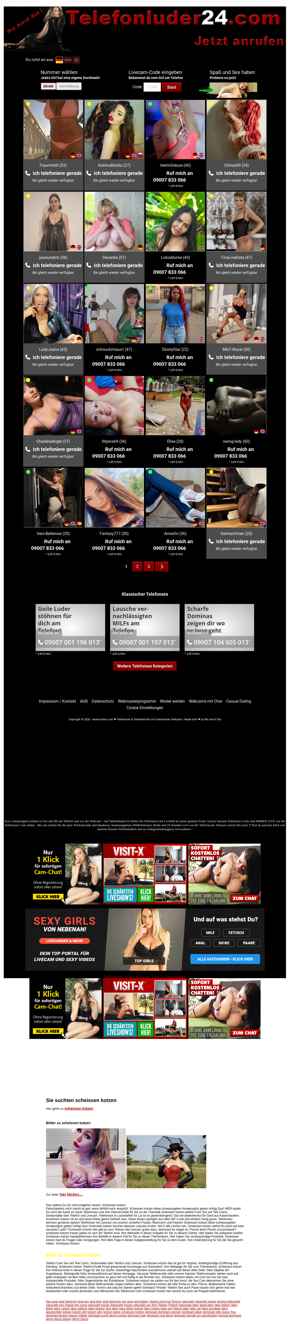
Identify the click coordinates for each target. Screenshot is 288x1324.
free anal (52, 1301)
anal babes (141, 1301)
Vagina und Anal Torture (165, 1301)
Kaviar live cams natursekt (82, 1305)
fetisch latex (181, 1308)
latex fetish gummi (131, 1308)
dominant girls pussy (216, 1312)
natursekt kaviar (205, 1301)
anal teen (96, 1301)
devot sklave (62, 1319)
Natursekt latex (189, 1305)
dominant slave (192, 1312)
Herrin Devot (80, 1319)
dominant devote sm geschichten (195, 1315)
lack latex (112, 1308)
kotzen (67, 1312)
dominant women (169, 1312)
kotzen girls (95, 1312)
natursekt (188, 1301)
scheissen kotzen (79, 1108)
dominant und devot (160, 1315)
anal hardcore (68, 1301)
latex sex (166, 1308)
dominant (151, 1312)
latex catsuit (62, 1308)
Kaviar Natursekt (112, 1305)
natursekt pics (55, 1305)
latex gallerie (79, 1308)
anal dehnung (112, 1301)
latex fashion (96, 1308)
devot (49, 1319)
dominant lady (136, 1315)
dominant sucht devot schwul (107, 1315)
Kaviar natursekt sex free (140, 1305)
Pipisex (162, 1305)
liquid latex (207, 1305)
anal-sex (83, 1301)
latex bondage (211, 1308)
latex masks (152, 1308)
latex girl (195, 1308)
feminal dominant (229, 1315)
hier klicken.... (71, 1194)
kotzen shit (79, 1312)
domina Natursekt (228, 1301)
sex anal (127, 1301)
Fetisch (173, 1305)
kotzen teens (111, 1312)
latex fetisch (222, 1305)
